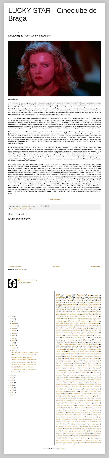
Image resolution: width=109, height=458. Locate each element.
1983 (62, 328)
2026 (11, 316)
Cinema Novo (72, 318)
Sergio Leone (92, 430)
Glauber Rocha (92, 318)
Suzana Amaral (59, 433)
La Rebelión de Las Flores (67, 403)
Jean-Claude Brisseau (75, 393)
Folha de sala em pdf (54, 199)
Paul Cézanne (89, 419)
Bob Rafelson (87, 370)
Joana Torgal (80, 395)
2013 (89, 316)
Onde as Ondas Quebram (75, 417)
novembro (14, 326)
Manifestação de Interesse (70, 304)
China (65, 375)
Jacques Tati (65, 320)
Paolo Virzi (74, 419)
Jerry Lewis (94, 393)
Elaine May (98, 379)
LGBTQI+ (58, 403)
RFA (30, 208)
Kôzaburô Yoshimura (94, 402)
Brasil (86, 299)
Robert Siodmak (68, 426)
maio (13, 340)
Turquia (62, 437)
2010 (94, 300)
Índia (79, 314)
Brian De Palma (64, 372)
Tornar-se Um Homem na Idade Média (88, 435)
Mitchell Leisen (71, 412)
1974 (67, 302)
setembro (14, 330)
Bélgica (92, 302)
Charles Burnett (87, 374)
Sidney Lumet (66, 354)
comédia (60, 358)
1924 (75, 360)
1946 (67, 326)
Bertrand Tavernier (71, 370)
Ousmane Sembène (66, 419)
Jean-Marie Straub (85, 347)
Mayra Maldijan (70, 410)
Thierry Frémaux (79, 433)
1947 (83, 314)
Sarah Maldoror (91, 353)
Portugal (80, 295)
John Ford (84, 332)
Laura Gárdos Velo (87, 403)
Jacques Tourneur (60, 347)
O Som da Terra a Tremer (91, 416)
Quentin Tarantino (59, 424)
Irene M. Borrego (83, 389)
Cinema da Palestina (82, 318)
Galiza (57, 346)
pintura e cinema (68, 325)
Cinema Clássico (71, 375)
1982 (84, 300)
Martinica (63, 410)
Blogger (63, 448)
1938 (94, 360)
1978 (61, 311)
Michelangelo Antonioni (61, 412)
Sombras (81, 431)
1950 (91, 314)
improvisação (59, 325)
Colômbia (79, 375)
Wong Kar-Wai (64, 438)
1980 (63, 316)
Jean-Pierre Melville (86, 393)
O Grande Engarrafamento (79, 416)
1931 (95, 335)
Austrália (92, 368)
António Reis (59, 318)
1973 (99, 314)
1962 (70, 305)
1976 (57, 311)
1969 (93, 326)
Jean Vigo (67, 393)
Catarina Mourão (59, 374)
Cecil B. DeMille (78, 374)
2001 (85, 328)
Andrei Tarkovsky (59, 367)
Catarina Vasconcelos (69, 374)
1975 (59, 316)
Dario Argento (64, 377)
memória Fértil (82, 442)
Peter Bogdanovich (93, 421)
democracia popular (75, 440)
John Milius (62, 396)
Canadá (65, 318)
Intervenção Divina (60, 389)
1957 (80, 309)
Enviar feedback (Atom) (21, 269)
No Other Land (86, 414)
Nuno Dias (63, 416)
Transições (67, 335)
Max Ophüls (80, 351)
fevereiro (14, 347)
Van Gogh (66, 356)
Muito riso (87, 351)
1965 (85, 326)
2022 (11, 378)
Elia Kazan (74, 342)
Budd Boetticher (76, 330)
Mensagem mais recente (15, 266)
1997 (89, 300)
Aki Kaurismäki (67, 330)
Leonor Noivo (59, 405)
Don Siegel (97, 377)
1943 (57, 361)
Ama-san (84, 365)
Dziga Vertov (65, 379)
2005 (100, 337)
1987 (71, 337)
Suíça (57, 306)
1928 (67, 309)
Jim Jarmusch (65, 313)
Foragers (67, 382)
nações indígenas (95, 442)
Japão (96, 295)
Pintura (57, 309)
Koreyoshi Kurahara (84, 402)
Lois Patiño (72, 405)
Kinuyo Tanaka (87, 307)
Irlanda (90, 389)
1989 (71, 328)
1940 (59, 326)
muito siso (96, 358)
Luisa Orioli (64, 407)
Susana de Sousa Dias (88, 354)
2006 (90, 328)
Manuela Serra (59, 409)
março (13, 345)
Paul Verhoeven (59, 421)
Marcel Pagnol (91, 349)
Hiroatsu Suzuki (64, 388)
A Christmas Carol (79, 361)
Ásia (72, 443)
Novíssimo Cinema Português (87, 320)
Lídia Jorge (89, 407)
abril (13, 343)
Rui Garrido (66, 428)
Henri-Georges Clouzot (87, 386)
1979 (98, 326)
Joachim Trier (72, 395)
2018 (11, 387)
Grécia (61, 386)
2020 (11, 383)
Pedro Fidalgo (81, 421)
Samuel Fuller (92, 428)
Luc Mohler (94, 405)
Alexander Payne (76, 365)
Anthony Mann (88, 339)
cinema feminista (92, 438)
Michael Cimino (83, 304)
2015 (11, 395)
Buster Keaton (72, 372)
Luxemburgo (71, 407)
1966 (74, 305)
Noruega (66, 353)
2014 (95, 305)
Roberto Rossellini (94, 304)
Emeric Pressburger (68, 381)
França (68, 295)
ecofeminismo (87, 440)
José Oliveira (83, 313)
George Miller (73, 384)
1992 (83, 337)
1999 (91, 337)
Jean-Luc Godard (74, 320)
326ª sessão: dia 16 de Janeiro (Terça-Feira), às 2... (24, 364)
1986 (67, 337)
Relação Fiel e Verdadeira (77, 424)
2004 (65, 361)
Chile (79, 340)
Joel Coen (94, 347)
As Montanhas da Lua (68, 368)
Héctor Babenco (87, 388)
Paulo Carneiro (67, 421)
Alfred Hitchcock (74, 339)
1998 (72, 316)
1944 (63, 337)
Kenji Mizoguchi (91, 313)
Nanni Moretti (59, 353)
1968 (89, 326)
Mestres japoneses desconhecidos (64, 333)
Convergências (59, 342)
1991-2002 (77, 337)
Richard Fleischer (87, 424)
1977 (83, 305)
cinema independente (94, 323)
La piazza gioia (78, 403)
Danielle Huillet (92, 375)
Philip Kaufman (64, 423)
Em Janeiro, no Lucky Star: (18, 372)
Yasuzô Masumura (71, 438)
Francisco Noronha (75, 382)
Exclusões (60, 344)
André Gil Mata (68, 367)
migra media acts (87, 358)
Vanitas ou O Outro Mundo (90, 437)
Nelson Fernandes (59, 414)
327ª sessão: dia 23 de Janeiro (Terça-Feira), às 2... (24, 359)
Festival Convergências (69, 344)
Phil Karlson (84, 333)
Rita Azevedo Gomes (94, 333)
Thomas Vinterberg (97, 433)
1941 (98, 360)
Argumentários (97, 339)
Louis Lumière (80, 405)
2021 (11, 380)
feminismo (94, 440)
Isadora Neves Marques (61, 391)
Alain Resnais (96, 316)
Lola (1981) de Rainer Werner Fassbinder (21, 357)
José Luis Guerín (89, 396)
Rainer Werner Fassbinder (22, 208)
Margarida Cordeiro (94, 332)
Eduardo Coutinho (74, 379)
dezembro (14, 323)
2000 (72, 302)
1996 (80, 328)
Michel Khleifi (96, 410)
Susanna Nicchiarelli (95, 431)
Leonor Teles (66, 405)
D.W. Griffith (85, 375)
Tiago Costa (60, 435)
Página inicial (56, 266)
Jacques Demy (95, 346)
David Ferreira (81, 377)
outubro (14, 328)
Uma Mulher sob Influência (71, 437)
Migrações (76, 333)
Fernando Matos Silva (96, 381)
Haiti (73, 386)
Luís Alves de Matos (80, 407)
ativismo (81, 356)
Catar (90, 372)
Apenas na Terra (96, 367)
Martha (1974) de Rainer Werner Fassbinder (22, 367)
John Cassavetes (74, 313)
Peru (86, 421)
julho (13, 335)
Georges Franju (81, 384)
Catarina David (96, 372)
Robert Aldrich (96, 424)
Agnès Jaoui (94, 363)
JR (77, 391)
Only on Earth (86, 417)
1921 (68, 360)
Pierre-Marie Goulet (82, 423)
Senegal (86, 430)
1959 (85, 309)
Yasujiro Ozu (75, 335)
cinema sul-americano (64, 440)
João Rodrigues (79, 400)
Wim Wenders (73, 356)
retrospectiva (67, 443)
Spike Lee (87, 431)
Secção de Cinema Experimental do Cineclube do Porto (72, 430)
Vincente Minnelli (83, 323)
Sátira (65, 433)
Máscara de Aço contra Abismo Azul (91, 412)
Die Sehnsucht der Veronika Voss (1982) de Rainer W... (25, 352)
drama (81, 440)
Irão (79, 346)
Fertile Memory (61, 382)
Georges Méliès (89, 384)
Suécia (64, 300)
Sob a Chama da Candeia (63, 431)
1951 (62, 302)
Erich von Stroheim (78, 381)
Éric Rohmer (89, 325)
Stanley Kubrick (76, 354)
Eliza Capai (60, 381)
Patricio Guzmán (81, 419)
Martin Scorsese (71, 351)
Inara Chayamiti (73, 346)
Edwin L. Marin (82, 379)
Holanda (80, 388)
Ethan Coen (90, 342)
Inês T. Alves (75, 389)
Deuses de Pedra (89, 377)
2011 (85, 316)
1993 (68, 316)
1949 (72, 326)
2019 (11, 385)
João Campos (91, 398)
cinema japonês (83, 335)
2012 (91, 305)
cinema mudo (98, 356)
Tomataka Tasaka (67, 435)
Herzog (57, 388)
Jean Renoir (78, 307)
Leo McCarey (96, 403)
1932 (83, 360)
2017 (11, 390)
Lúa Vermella (96, 407)
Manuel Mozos (60, 297)
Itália (89, 295)
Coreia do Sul (87, 311)
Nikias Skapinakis (77, 414)
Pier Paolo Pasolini (94, 321)
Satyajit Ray (73, 314)
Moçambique (79, 412)
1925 (95, 325)
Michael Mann (79, 410)
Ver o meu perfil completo (24, 282)
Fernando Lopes (86, 381)
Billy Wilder (79, 370)
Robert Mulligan (59, 426)
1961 (66, 305)
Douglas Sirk (58, 379)
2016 (11, 392)
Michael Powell (87, 410)
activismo (79, 438)
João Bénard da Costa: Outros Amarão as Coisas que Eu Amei (73, 398)
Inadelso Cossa (96, 388)
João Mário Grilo (70, 400)
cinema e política (89, 356)
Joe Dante (87, 395)
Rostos (97, 426)
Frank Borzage (70, 307)
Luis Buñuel (79, 299)
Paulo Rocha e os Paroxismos (81, 321)
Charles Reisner (59, 375)
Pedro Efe (74, 421)
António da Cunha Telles (86, 367)
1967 (89, 309)
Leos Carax (83, 349)
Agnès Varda (80, 311)
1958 (95, 314)
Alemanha (77, 297)
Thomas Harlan (88, 433)
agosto (13, 333)
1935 (87, 360)
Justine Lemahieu (61, 402)
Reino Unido (59, 299)
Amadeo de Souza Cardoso (93, 365)
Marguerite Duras (83, 409)
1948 (87, 314)
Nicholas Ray (96, 307)
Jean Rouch (76, 347)
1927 (79, 360)
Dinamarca (94, 330)
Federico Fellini (66, 332)
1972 (98, 309)
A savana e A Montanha (78, 363)
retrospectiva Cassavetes (79, 325)
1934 (100, 325)
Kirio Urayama (75, 402)
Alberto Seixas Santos (63, 339)
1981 (15, 208)
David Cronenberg (72, 377)
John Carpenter (94, 395)
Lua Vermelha (87, 405)
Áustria (76, 443)
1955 (84, 297)
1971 (79, 305)
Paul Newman (96, 419)
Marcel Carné (67, 409)
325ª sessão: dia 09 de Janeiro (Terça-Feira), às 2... (24, 369)
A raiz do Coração (68, 363)
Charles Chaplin (94, 299)
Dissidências (67, 342)
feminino (90, 335)
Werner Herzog (69, 299)
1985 (65, 311)
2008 (69, 361)
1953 (76, 309)
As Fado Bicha (59, 368)
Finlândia (79, 344)
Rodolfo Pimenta (83, 426)
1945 (63, 326)
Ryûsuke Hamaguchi (75, 428)
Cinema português (93, 297)
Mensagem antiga (95, 266)
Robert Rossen (73, 353)
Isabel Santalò (96, 389)
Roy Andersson (59, 428)
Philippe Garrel (73, 423)
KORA (68, 402)
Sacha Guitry (84, 428)
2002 (76, 316)
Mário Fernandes (95, 351)
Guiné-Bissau (67, 386)
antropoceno (85, 438)
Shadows (99, 430)
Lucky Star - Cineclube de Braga (28, 280)
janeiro (13, 350)
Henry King (96, 386)
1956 (76, 326)
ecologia (66, 358)
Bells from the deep (62, 370)
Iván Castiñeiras (71, 391)
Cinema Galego (86, 330)
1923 (71, 360)
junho (13, 338)
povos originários (59, 443)
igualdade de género (67, 442)
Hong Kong (64, 346)
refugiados (58, 360)
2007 (81, 316)
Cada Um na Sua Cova (82, 372)
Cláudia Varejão (95, 340)
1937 (91, 360)
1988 (61, 361)
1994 (76, 328)
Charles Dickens (95, 374)
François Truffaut (91, 382)
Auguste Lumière (85, 368)
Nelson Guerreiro (68, 414)
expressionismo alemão (75, 358)
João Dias (63, 400)
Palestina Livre (69, 321)
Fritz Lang (96, 344)
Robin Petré (75, 426)
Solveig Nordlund (73, 431)
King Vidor (68, 349)
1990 (87, 305)
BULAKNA (98, 368)
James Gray (69, 347)
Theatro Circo (73, 323)
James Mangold (93, 391)
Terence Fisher (71, 433)
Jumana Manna (98, 400)
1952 (62, 305)
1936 (100, 335)
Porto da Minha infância (94, 423)
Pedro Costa (66, 314)
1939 (59, 337)
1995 (87, 337)
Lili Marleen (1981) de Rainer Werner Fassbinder (23, 362)
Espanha (94, 311)
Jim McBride (65, 395)
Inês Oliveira (68, 389)
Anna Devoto (76, 367)
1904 (64, 360)
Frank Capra (83, 382)
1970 (93, 309)
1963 (80, 326)
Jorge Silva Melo (70, 396)
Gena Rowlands (65, 384)
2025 (11, 319)
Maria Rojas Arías (92, 409)
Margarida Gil (75, 409)
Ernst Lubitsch (82, 342)
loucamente (75, 442)
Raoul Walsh (67, 424)
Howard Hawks (76, 332)
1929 (72, 309)
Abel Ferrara (87, 363)
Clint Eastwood (85, 340)
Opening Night (94, 417)
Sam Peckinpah (82, 353)
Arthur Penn (61, 340)
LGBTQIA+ (75, 349)
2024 (11, 321)
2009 (94, 328)
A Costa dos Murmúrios (90, 361)
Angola (81, 339)
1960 (70, 300)
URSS (62, 309)
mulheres (89, 442)
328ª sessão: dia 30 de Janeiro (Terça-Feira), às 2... (24, 354)
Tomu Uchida (75, 435)
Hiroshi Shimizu (73, 388)
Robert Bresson (59, 335)
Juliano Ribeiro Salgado (88, 400)
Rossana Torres (91, 426)
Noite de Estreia (93, 414)
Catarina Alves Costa (70, 340)
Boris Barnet (94, 370)
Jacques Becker (86, 346)
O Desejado (69, 416)
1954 (80, 300)
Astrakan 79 (77, 368)
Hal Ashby (78, 386)
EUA (58, 295)
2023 (11, 375)
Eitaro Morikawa (91, 379)
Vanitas (80, 437)
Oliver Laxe (65, 417)
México (58, 300)
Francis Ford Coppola (87, 344)
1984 (66, 328)
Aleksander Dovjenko (66, 365)
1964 (75, 300)
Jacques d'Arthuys (84, 391)
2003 (95, 337)
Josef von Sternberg (80, 396)
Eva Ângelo (98, 342)
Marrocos (64, 351)
